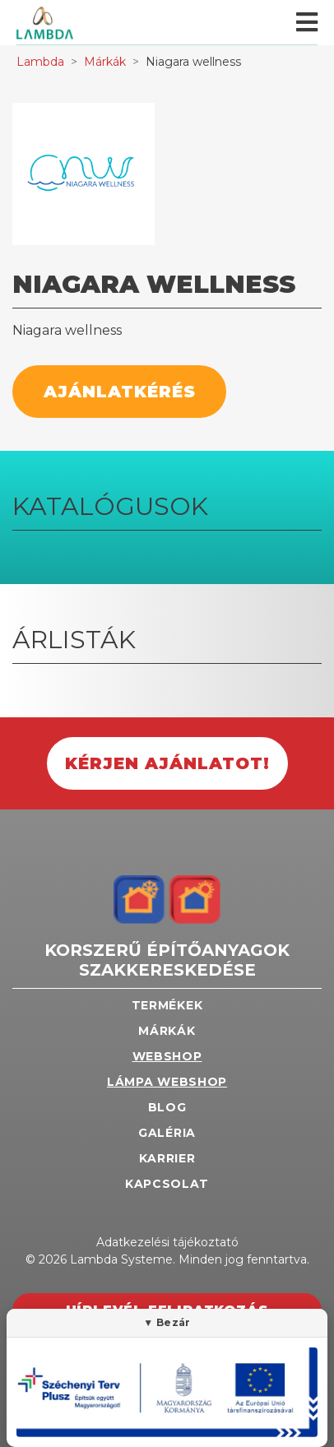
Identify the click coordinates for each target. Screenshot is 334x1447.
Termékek (167, 1005)
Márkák (105, 61)
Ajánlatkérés (120, 391)
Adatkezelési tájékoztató (167, 1242)
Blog (167, 1107)
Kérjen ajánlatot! (167, 763)
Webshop (167, 1056)
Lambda (40, 61)
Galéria (167, 1132)
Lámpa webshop (167, 1081)
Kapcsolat (167, 1183)
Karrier (167, 1158)
